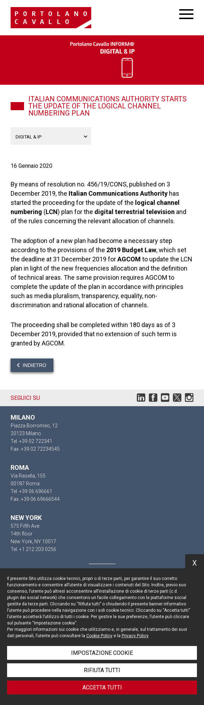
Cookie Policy (99, 635)
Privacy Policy (135, 635)
